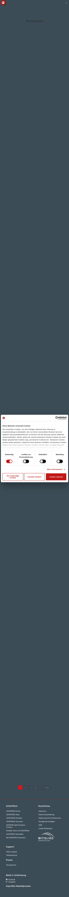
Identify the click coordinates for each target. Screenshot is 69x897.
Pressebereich (11, 865)
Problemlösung (11, 855)
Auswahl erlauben (34, 477)
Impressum (42, 811)
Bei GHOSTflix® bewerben (16, 838)
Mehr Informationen (54, 469)
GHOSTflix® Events (13, 811)
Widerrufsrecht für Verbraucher (50, 818)
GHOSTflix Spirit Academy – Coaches (16, 826)
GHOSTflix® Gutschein (14, 821)
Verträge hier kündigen (47, 821)
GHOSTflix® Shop (12, 814)
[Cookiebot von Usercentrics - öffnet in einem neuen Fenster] (57, 418)
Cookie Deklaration (45, 828)
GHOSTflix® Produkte (14, 818)
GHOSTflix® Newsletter (14, 834)
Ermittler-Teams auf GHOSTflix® (17, 831)
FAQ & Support (11, 852)
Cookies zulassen (56, 477)
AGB (40, 825)
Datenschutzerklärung (46, 814)
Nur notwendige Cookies (13, 477)
